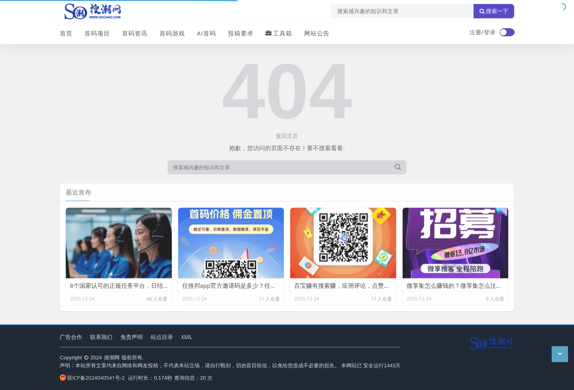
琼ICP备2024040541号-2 (92, 377)
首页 (66, 33)
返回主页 (287, 135)
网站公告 (317, 33)
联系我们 (101, 337)
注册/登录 (483, 32)
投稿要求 (241, 33)
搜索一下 (494, 11)
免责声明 (131, 337)
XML (186, 337)
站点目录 (162, 337)
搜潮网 (112, 357)
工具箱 (278, 33)
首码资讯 (134, 33)
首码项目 (97, 33)
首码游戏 (172, 33)
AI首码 (206, 33)
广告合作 (71, 337)
